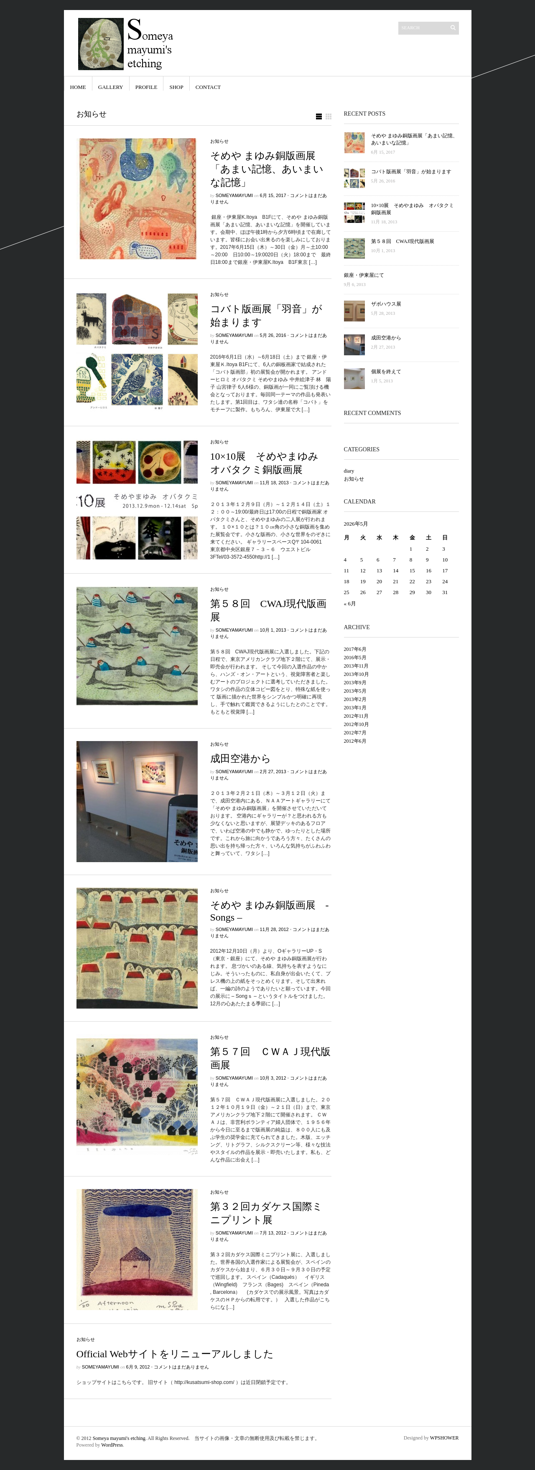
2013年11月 (356, 666)
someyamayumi (234, 195)
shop (176, 87)
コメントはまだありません (181, 1366)
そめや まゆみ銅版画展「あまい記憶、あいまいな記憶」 (267, 169)
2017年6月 (355, 649)
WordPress (112, 1445)
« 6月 (350, 603)
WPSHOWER (444, 1438)
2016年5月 (355, 657)
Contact (208, 87)
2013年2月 (355, 699)
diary (349, 471)
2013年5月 (355, 691)
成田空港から (240, 758)
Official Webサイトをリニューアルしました (175, 1354)
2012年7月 (355, 733)
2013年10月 (356, 674)
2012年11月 (356, 716)
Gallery (110, 87)
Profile (146, 87)
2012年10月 (356, 724)
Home (78, 87)
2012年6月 (355, 741)
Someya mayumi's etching (119, 1438)
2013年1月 (355, 708)
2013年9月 (355, 683)
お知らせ (219, 141)
